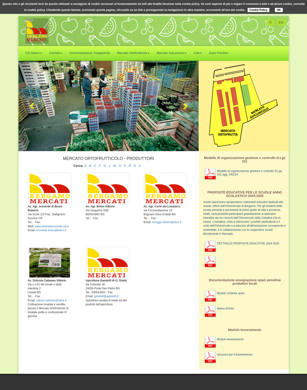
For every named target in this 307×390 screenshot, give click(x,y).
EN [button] (281, 22)
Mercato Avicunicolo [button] (172, 53)
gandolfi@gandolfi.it (106, 296)
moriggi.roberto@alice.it (166, 222)
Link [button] (198, 53)
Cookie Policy (258, 10)
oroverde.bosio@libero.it (51, 230)
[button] (32, 106)
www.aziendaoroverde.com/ (52, 226)
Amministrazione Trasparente (89, 53)
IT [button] (270, 22)
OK (279, 10)
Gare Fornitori (218, 53)
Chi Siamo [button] (33, 53)
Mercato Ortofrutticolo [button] (133, 53)
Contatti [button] (55, 53)
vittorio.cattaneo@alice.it (51, 300)
